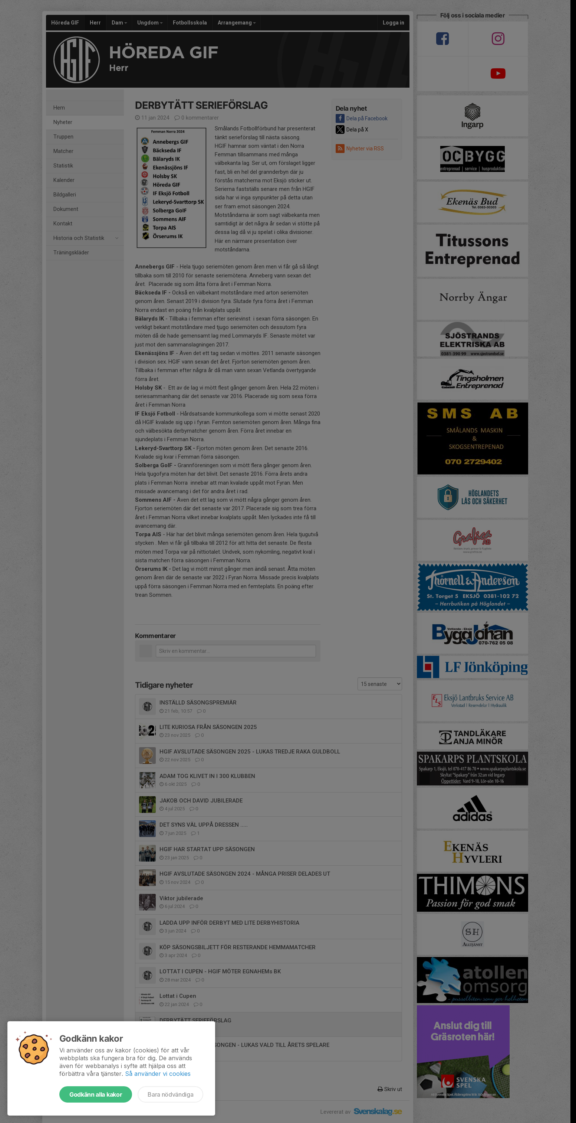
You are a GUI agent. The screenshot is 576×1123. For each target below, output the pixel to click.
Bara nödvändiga (170, 1094)
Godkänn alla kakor (95, 1094)
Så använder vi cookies (158, 1073)
